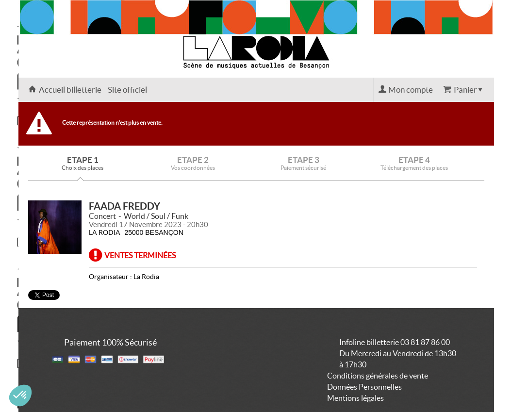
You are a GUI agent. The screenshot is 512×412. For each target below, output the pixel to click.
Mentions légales (355, 398)
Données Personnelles (364, 386)
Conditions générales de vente (377, 375)
